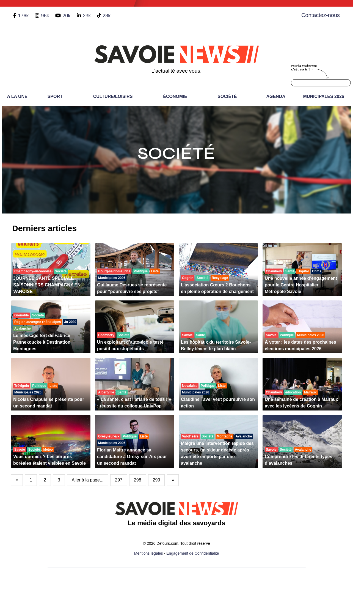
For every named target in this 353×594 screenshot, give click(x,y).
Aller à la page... (88, 480)
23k (87, 15)
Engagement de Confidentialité (192, 553)
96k (45, 15)
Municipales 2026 (323, 96)
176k (23, 15)
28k (107, 15)
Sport (55, 96)
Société (227, 96)
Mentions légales (148, 553)
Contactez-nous (320, 15)
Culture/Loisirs (113, 96)
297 (118, 480)
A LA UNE (17, 96)
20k (66, 15)
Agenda (275, 96)
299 (156, 480)
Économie (175, 96)
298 (137, 480)
